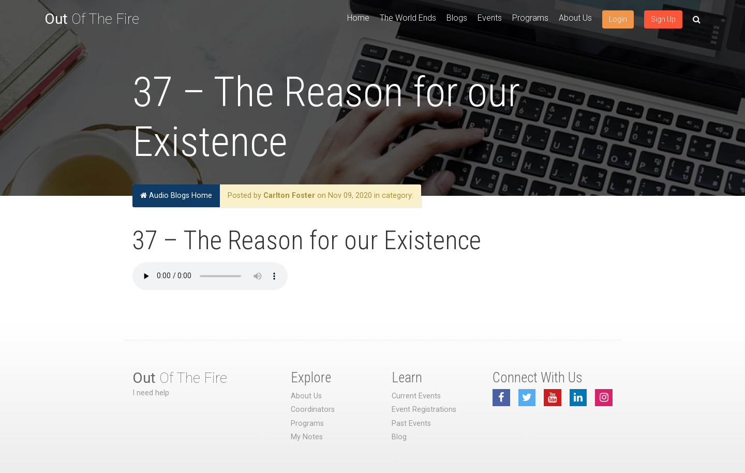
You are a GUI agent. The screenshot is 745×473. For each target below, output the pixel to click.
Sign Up (663, 19)
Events (490, 18)
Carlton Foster (289, 195)
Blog (399, 437)
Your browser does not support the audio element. (210, 276)
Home (358, 18)
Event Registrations (424, 409)
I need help (150, 393)
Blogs (456, 18)
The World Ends (408, 18)
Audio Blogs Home (176, 195)
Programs (530, 18)
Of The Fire (91, 18)
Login (618, 19)
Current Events (416, 396)
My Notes (307, 437)
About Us (575, 18)
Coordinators (313, 409)
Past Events (411, 423)
